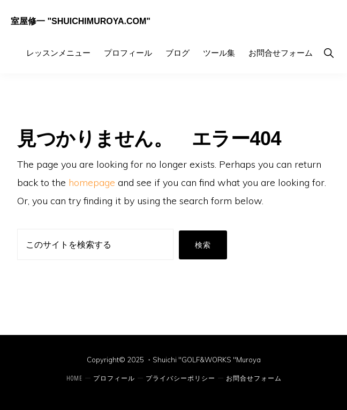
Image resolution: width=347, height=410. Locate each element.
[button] (328, 53)
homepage (92, 182)
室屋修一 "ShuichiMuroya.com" (80, 21)
